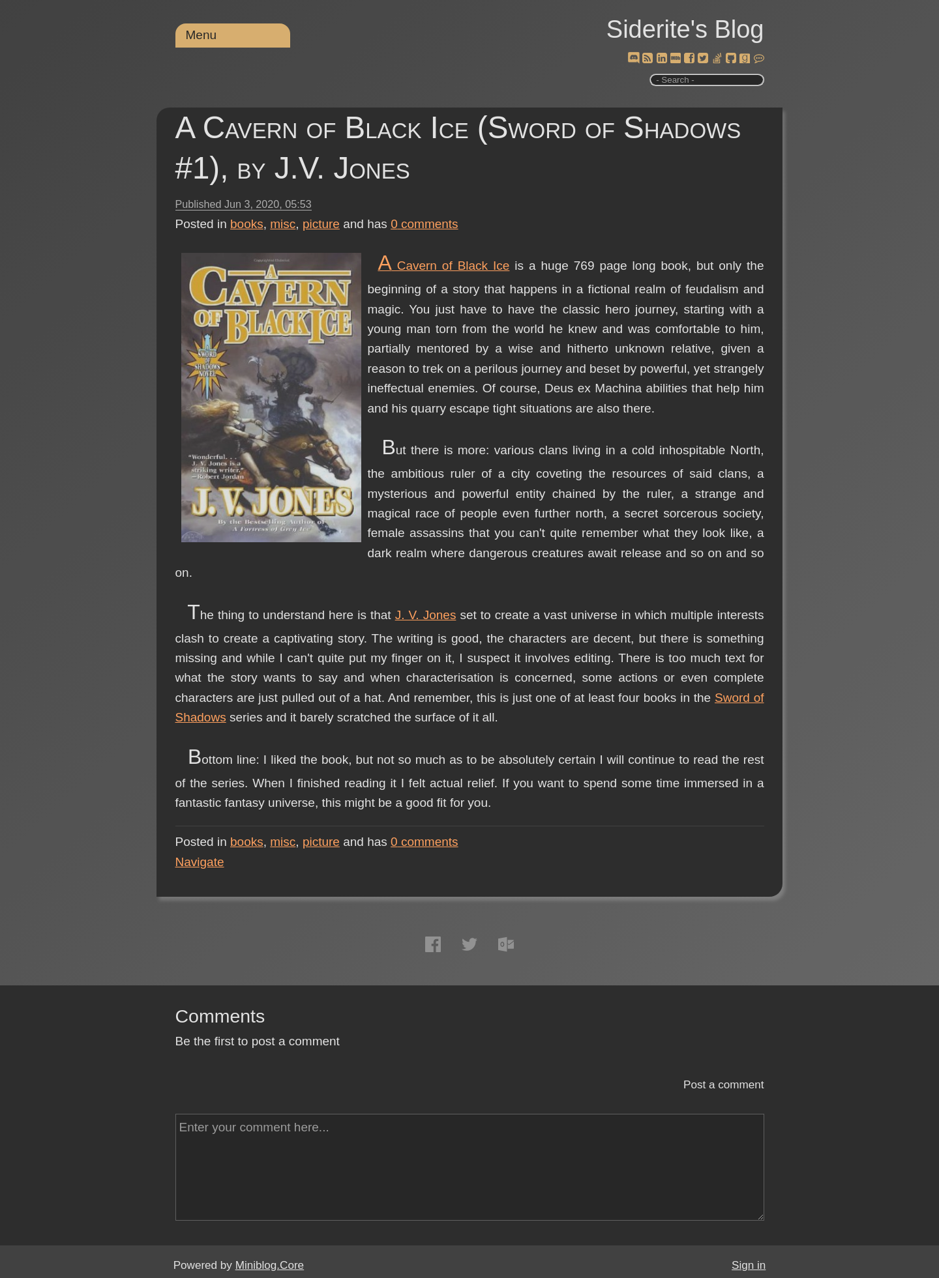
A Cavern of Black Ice (443, 265)
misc (282, 224)
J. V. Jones (425, 615)
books (246, 224)
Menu (201, 35)
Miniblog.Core (269, 1265)
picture (321, 224)
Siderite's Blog (685, 29)
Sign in (749, 1265)
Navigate (199, 862)
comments (424, 224)
